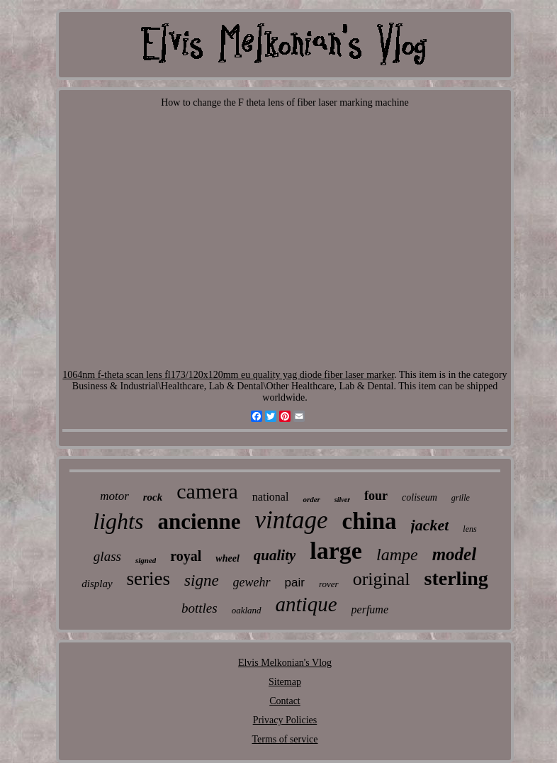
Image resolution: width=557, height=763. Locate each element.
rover (329, 584)
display (96, 583)
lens (469, 529)
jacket (430, 525)
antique (306, 604)
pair (295, 582)
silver (342, 499)
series (148, 578)
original (381, 579)
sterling (456, 578)
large (336, 551)
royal (185, 556)
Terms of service (284, 739)
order (311, 499)
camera (207, 491)
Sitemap (285, 681)
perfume (369, 609)
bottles (199, 608)
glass (107, 556)
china (369, 521)
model (454, 554)
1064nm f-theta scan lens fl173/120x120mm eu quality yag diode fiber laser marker (228, 374)
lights (118, 521)
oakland (246, 610)
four (376, 496)
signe (201, 580)
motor (114, 496)
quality (275, 555)
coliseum (419, 497)
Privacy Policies (285, 720)
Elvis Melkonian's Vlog (285, 662)
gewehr (252, 582)
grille (460, 498)
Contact (284, 701)
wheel (227, 558)
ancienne (198, 521)
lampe (397, 554)
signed (145, 560)
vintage (291, 520)
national (270, 497)
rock (153, 497)
